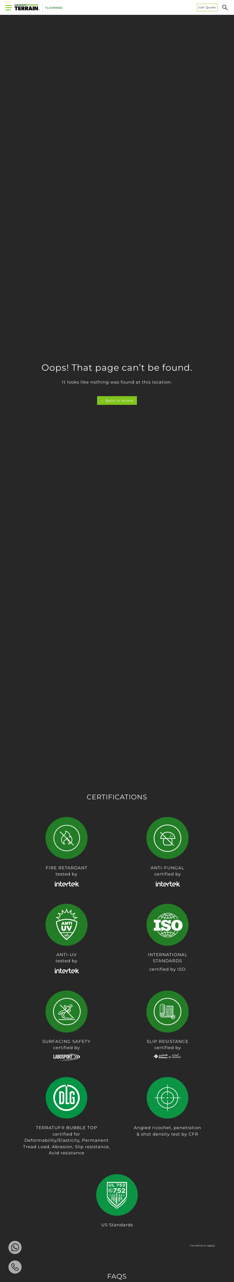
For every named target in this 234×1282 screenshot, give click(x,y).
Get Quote (207, 7)
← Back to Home (117, 400)
